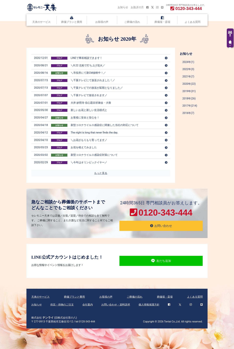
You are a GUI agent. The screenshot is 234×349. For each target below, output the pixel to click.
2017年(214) (189, 105)
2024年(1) (188, 62)
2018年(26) (189, 98)
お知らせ (123, 7)
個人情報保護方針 (149, 304)
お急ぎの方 (137, 7)
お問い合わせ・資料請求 (115, 304)
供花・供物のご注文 (62, 304)
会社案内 (87, 304)
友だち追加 (161, 261)
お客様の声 (101, 21)
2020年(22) (189, 83)
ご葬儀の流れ (132, 21)
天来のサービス (41, 21)
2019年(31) (189, 91)
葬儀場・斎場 (162, 21)
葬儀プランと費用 (71, 21)
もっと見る (100, 173)
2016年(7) (188, 113)
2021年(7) (188, 76)
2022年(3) (188, 69)
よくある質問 (192, 21)
